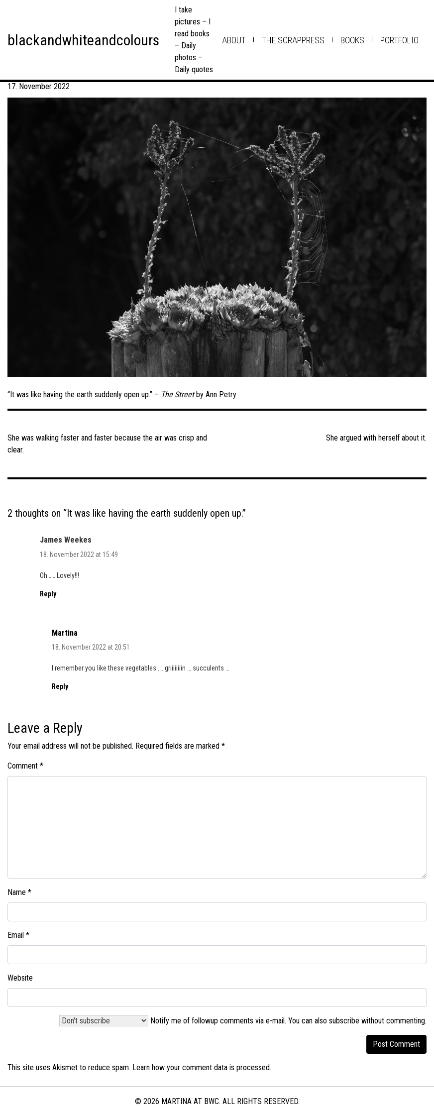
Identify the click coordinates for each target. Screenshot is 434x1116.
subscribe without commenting (377, 1020)
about (234, 40)
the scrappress (293, 40)
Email (18, 935)
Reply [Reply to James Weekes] (48, 594)
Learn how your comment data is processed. (201, 1067)
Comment (25, 766)
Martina (65, 633)
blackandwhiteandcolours (83, 40)
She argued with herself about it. (376, 438)
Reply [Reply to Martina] (60, 686)
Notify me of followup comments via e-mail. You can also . (243, 1020)
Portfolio (399, 40)
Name (19, 892)
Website (20, 978)
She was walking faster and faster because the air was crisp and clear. (107, 443)
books (352, 40)
